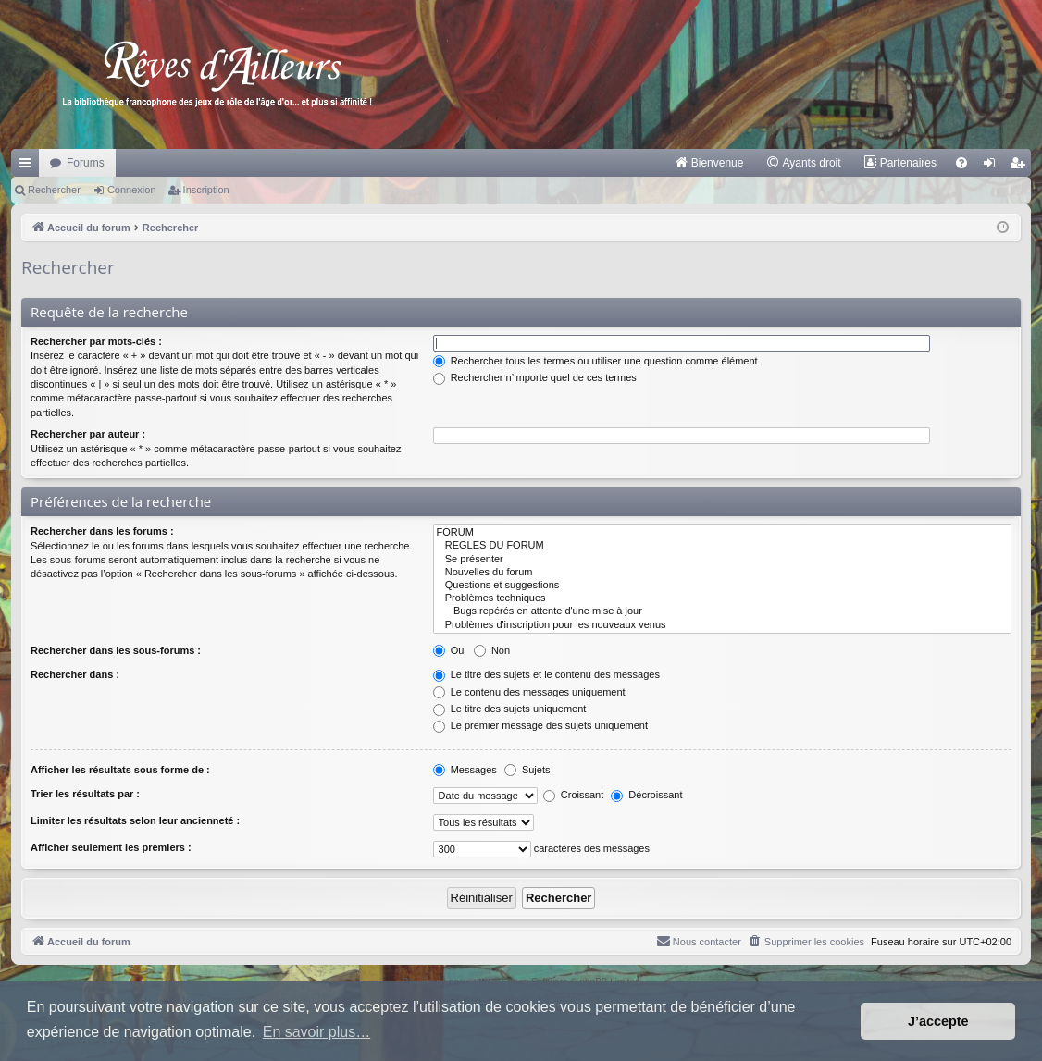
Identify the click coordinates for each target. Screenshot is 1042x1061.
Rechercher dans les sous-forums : (116, 650)
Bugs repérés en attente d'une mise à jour (722, 611)
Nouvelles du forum (722, 572)
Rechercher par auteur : (88, 433)
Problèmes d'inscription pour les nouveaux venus (722, 625)
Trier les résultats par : (85, 793)
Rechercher (54, 189)
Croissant (573, 794)
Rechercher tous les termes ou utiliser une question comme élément (595, 360)
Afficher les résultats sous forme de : (120, 769)
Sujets (527, 769)
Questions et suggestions (722, 585)
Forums (86, 162)
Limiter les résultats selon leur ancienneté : (135, 820)
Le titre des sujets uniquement (510, 708)
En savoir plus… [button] (317, 1032)
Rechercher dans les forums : (102, 531)
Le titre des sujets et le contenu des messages (546, 674)
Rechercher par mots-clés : (96, 341)
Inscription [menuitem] (1021, 166)
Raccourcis (29, 166)
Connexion (131, 189)
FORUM (722, 532)
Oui (449, 650)
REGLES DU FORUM (722, 545)
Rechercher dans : (75, 674)
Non (492, 650)
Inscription (206, 189)
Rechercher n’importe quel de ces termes (535, 377)
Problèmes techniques (722, 598)
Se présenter (722, 559)
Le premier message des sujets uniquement (540, 725)
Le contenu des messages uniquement (529, 691)
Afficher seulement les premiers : (111, 847)
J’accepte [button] (938, 1021)
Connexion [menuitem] (993, 166)
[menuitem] (709, 163)
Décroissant (646, 794)
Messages (465, 769)
